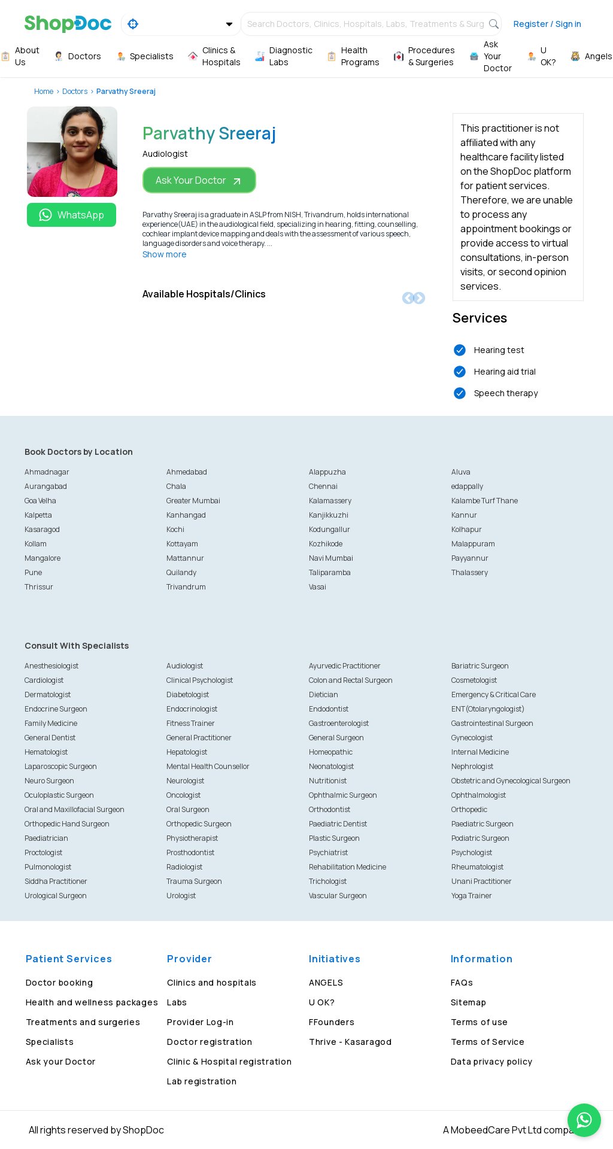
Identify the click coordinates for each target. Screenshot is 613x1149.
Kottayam (182, 544)
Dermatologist (48, 694)
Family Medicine (51, 723)
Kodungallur (329, 529)
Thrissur (39, 587)
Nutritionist (328, 781)
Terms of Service (488, 1041)
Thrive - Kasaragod (350, 1041)
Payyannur (469, 558)
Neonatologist (331, 766)
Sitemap (469, 1002)
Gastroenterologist (339, 723)
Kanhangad (186, 515)
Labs (177, 1002)
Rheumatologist (477, 867)
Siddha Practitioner (56, 881)
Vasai (317, 587)
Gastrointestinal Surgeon (492, 723)
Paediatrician (46, 838)
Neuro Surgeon (49, 781)
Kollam (36, 544)
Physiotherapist (192, 838)
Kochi (175, 529)
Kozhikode (325, 544)
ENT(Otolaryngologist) (488, 709)
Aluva (461, 472)
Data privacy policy (492, 1061)
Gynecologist (472, 737)
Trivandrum (186, 587)
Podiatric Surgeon (480, 838)
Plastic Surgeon (334, 838)
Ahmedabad (186, 472)
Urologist (181, 895)
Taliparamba (330, 572)
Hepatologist (186, 752)
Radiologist (184, 867)
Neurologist (185, 781)
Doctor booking (59, 982)
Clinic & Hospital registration (229, 1061)
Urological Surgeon (56, 895)
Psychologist (471, 852)
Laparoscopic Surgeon (61, 766)
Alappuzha (327, 472)
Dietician (323, 694)
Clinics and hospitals (212, 982)
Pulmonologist (48, 867)
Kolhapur (466, 529)
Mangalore (42, 558)
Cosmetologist (474, 680)
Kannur (464, 515)
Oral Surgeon (188, 809)
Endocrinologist (191, 709)
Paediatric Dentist (338, 824)
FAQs (462, 982)
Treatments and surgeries (83, 1022)
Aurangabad (46, 486)
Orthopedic (469, 809)
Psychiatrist (328, 852)
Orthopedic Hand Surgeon (67, 824)
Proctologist (43, 852)
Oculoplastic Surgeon (59, 795)
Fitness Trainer (190, 723)
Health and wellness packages (92, 1002)
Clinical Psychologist (199, 680)
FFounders (331, 1022)
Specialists (50, 1041)
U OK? (322, 1002)
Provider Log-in (200, 1022)
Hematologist (46, 752)
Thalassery (469, 572)
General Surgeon (336, 737)
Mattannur (185, 558)
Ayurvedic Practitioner (345, 666)
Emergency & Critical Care (493, 694)
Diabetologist (187, 694)
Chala (176, 486)
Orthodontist (329, 809)
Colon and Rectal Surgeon (351, 680)
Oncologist (183, 795)
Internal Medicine (480, 752)
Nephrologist (472, 766)
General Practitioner (199, 737)
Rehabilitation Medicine (347, 867)
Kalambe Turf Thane (484, 501)
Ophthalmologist (478, 795)
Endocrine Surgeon (56, 709)
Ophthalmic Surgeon (343, 795)
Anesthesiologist (51, 666)
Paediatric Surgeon (482, 824)
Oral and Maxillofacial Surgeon (75, 809)
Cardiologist (44, 680)
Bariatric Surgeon (480, 666)
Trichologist (328, 881)
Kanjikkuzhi (328, 515)
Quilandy (181, 572)
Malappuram (473, 544)
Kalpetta (38, 515)
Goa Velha (40, 501)
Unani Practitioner (481, 881)
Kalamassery (330, 501)
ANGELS (326, 982)
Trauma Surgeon (194, 881)
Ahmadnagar (47, 472)
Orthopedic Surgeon (199, 824)
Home (43, 91)
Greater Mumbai (193, 501)
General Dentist (50, 737)
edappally (467, 486)
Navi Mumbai (331, 558)
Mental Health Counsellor (208, 766)
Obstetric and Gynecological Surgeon (510, 781)
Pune (33, 572)
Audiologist (184, 666)
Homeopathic (331, 752)
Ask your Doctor (61, 1061)
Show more (164, 254)
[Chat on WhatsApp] (584, 1120)
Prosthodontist (190, 852)
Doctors (74, 91)
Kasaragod (42, 529)
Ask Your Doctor (199, 180)
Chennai (323, 486)
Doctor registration (209, 1041)
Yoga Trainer (471, 895)
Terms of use (479, 1022)
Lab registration (201, 1081)
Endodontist (328, 709)
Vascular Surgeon (338, 895)
